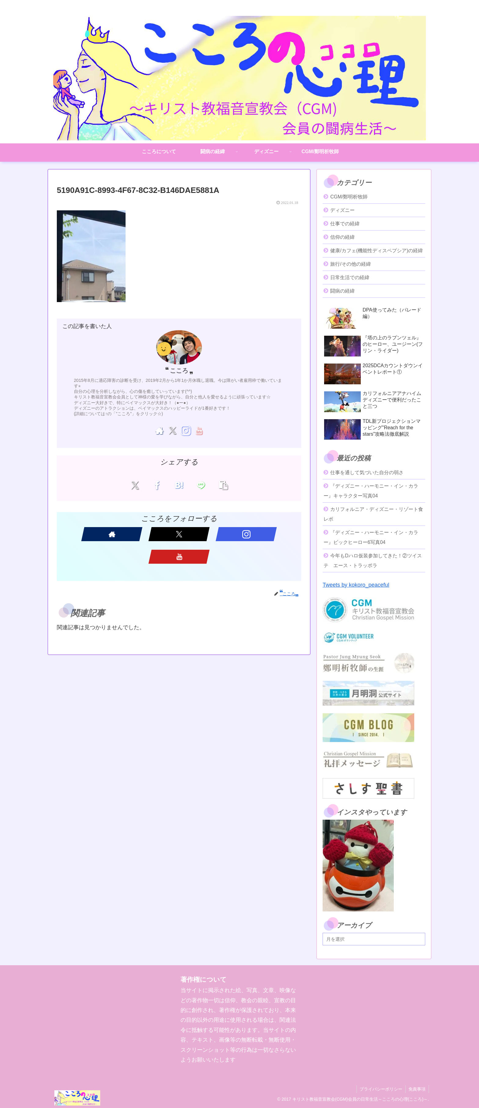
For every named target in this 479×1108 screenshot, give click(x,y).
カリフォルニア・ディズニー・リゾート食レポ (373, 514)
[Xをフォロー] (172, 430)
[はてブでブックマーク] (179, 485)
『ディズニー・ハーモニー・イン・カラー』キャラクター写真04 (371, 490)
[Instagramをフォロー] (185, 430)
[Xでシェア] (139, 485)
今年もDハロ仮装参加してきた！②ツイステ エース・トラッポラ (373, 560)
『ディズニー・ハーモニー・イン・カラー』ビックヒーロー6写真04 (371, 537)
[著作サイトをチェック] (159, 430)
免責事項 (417, 1089)
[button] (218, 485)
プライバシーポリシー (380, 1089)
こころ (179, 370)
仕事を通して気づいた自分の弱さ (367, 472)
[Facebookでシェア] (159, 485)
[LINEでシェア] (198, 485)
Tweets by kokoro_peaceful (356, 585)
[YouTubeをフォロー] (198, 430)
